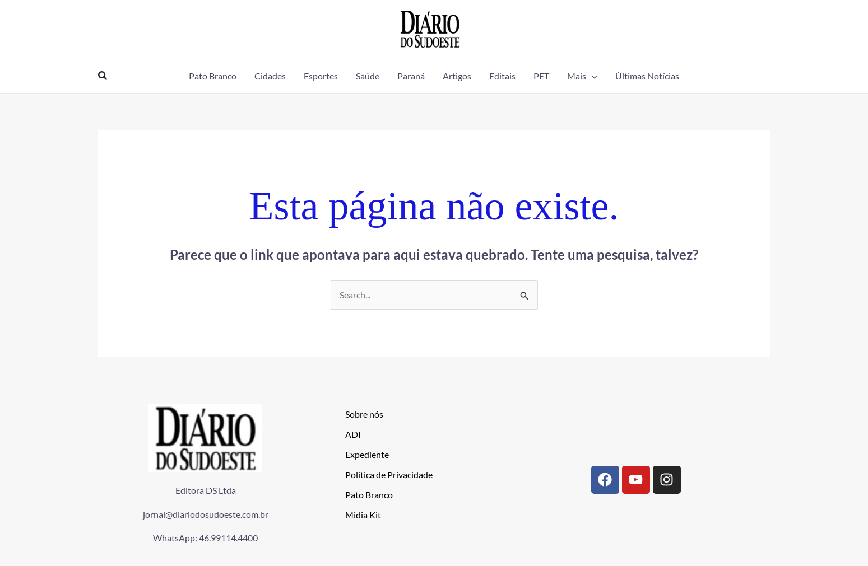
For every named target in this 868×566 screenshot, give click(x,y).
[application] (591, 75)
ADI (353, 434)
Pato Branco (369, 495)
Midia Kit (363, 515)
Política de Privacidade (389, 475)
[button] (103, 76)
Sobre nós (364, 414)
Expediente (367, 455)
